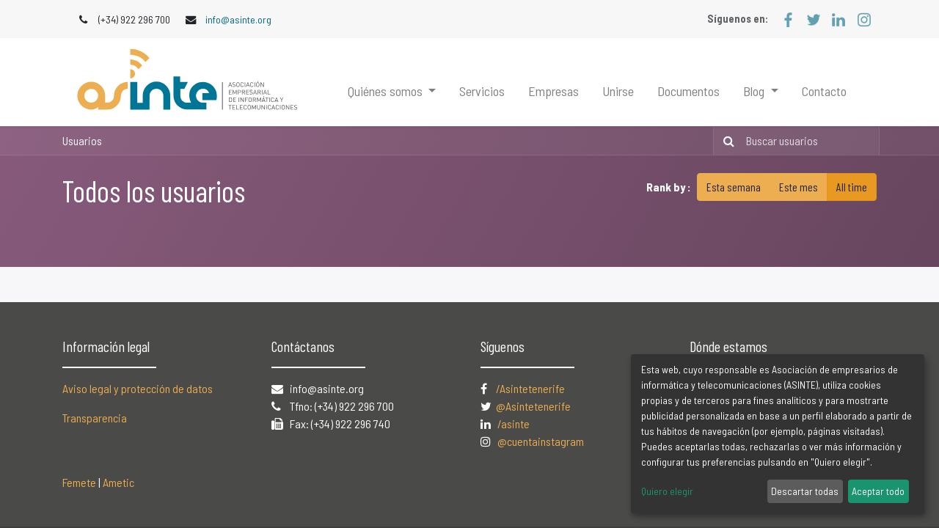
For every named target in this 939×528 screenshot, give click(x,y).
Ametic (118, 482)
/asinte (513, 423)
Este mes (798, 187)
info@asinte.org (238, 19)
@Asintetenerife (534, 406)
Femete (79, 482)
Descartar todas (804, 491)
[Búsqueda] (726, 141)
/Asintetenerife (530, 388)
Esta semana (733, 187)
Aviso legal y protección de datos (137, 388)
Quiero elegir (667, 491)
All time (851, 187)
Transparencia (94, 418)
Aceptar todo (878, 491)
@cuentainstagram (540, 441)
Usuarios (82, 140)
